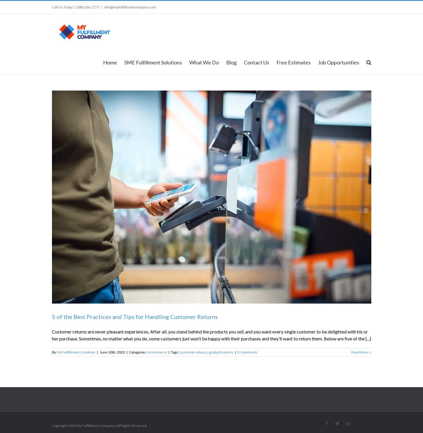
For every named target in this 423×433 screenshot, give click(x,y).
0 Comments (247, 352)
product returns (221, 352)
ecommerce (157, 352)
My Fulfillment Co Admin (76, 352)
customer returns (193, 352)
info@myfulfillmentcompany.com (130, 7)
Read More (359, 352)
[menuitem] (113, 62)
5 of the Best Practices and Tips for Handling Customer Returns (135, 316)
